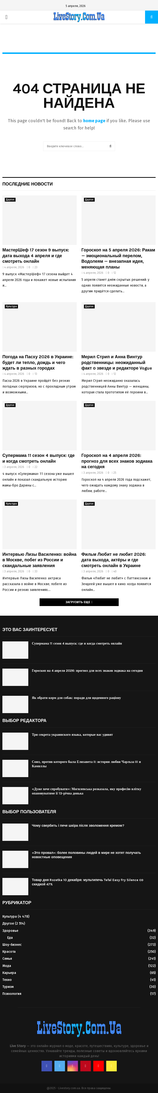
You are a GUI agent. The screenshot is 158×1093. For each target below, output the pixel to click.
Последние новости (27, 184)
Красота (9, 952)
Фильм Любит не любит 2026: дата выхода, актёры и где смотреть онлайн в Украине (114, 560)
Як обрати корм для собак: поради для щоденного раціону (76, 698)
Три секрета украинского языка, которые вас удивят (72, 735)
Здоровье (10, 931)
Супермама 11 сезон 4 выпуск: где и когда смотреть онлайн (38, 458)
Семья (7, 959)
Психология (11, 994)
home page (94, 120)
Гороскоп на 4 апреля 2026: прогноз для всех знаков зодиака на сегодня (117, 461)
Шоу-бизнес (12, 945)
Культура (11, 306)
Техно (7, 980)
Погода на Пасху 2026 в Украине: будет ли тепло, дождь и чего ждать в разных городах (37, 362)
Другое (10, 199)
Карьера (9, 973)
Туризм (8, 987)
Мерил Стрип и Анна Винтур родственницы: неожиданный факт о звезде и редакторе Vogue (117, 362)
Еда (10, 938)
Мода (6, 966)
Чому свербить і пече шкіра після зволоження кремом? (78, 826)
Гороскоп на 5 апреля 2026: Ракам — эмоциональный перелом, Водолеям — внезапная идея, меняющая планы (118, 258)
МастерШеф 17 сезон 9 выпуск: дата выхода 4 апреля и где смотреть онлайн (35, 255)
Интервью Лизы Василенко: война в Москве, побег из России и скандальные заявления (39, 560)
